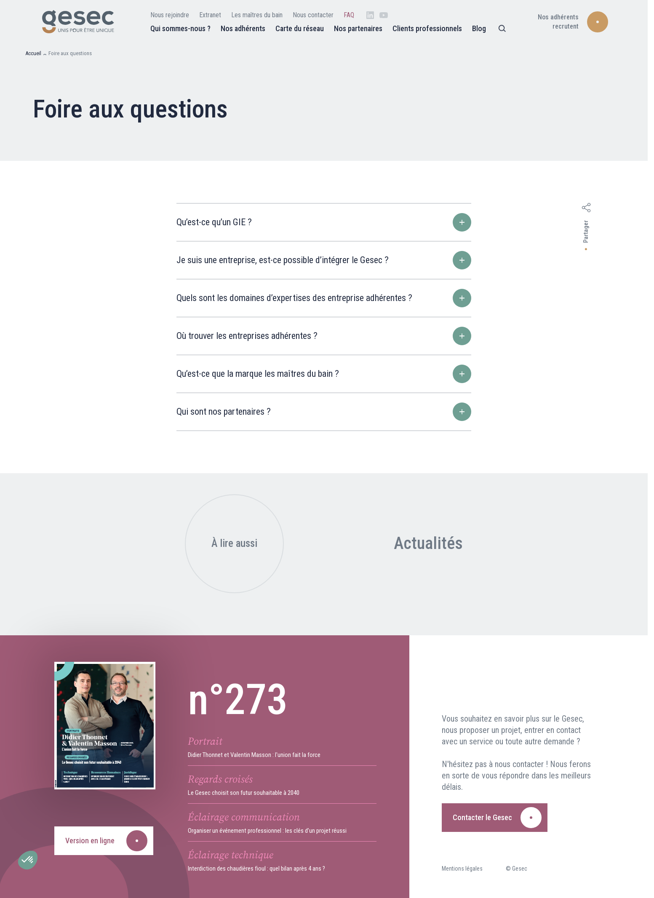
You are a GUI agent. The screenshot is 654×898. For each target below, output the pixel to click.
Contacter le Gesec (482, 817)
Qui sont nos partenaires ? (323, 411)
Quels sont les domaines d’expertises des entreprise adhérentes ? (323, 298)
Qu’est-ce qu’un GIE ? (323, 222)
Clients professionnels (427, 28)
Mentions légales (462, 868)
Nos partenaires (358, 28)
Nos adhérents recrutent (558, 21)
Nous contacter (313, 15)
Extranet (210, 15)
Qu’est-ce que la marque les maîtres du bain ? (323, 374)
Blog (479, 28)
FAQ (349, 15)
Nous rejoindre (169, 15)
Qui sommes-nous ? (180, 28)
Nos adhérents (243, 28)
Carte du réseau (299, 28)
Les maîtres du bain (257, 15)
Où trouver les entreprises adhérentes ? (323, 336)
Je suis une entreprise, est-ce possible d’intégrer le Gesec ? (323, 260)
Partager (586, 231)
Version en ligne (90, 840)
